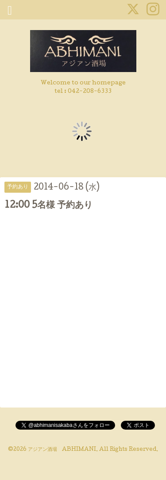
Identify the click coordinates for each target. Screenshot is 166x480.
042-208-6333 (90, 92)
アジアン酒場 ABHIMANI (62, 450)
